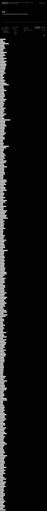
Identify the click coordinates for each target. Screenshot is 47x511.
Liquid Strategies (17, 2)
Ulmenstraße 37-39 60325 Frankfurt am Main (6, 32)
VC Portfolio (27, 2)
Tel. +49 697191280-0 (6, 27)
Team (32, 2)
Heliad (15, 34)
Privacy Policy (27, 27)
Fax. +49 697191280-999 (6, 28)
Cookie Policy (27, 28)
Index (22, 2)
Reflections (16, 3)
